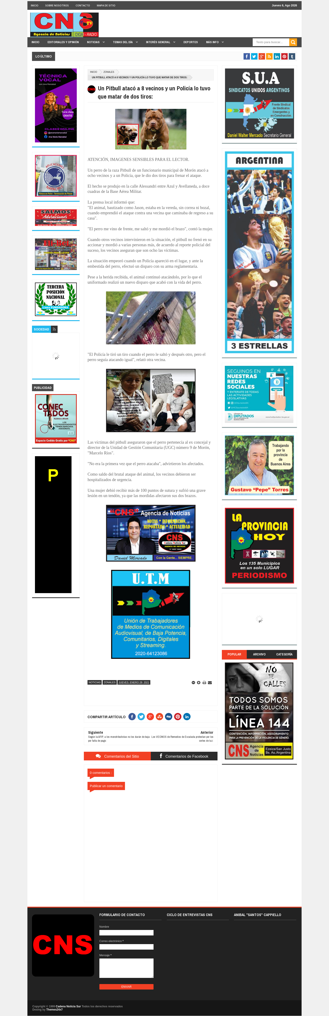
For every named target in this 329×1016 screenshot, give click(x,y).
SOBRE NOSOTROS (57, 5)
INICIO (34, 5)
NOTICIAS (93, 42)
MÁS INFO (212, 42)
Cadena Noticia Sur (69, 1006)
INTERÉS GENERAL (158, 42)
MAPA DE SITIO (106, 5)
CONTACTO (83, 5)
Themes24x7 (54, 1009)
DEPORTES (190, 42)
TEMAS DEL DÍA (123, 42)
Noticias (95, 682)
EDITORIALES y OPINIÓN (63, 42)
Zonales (108, 72)
